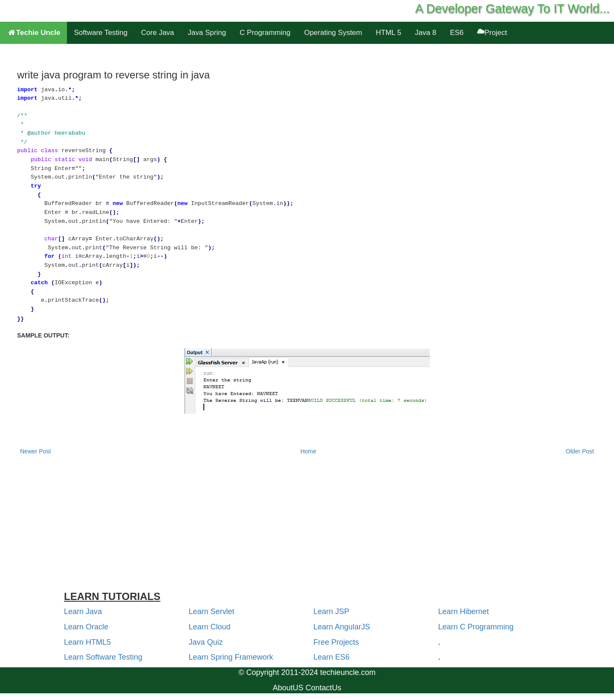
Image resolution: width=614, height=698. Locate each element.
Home (308, 451)
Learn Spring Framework (231, 657)
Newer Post (35, 451)
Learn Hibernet (463, 611)
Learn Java (83, 611)
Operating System (333, 33)
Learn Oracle (86, 627)
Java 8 (425, 33)
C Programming (265, 33)
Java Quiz (206, 642)
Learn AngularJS (341, 627)
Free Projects (336, 642)
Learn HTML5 (87, 642)
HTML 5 (388, 33)
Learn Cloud (210, 627)
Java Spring (207, 33)
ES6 (456, 33)
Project (492, 33)
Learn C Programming (476, 627)
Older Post (580, 451)
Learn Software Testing (103, 657)
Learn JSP (331, 611)
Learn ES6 (331, 657)
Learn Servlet (212, 611)
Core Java (157, 33)
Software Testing (100, 33)
